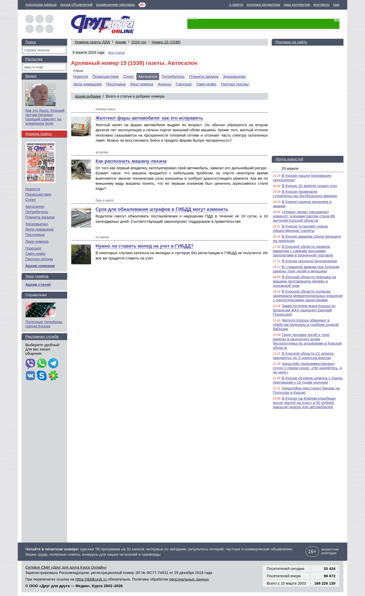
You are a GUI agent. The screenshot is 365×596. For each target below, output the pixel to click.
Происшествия (106, 76)
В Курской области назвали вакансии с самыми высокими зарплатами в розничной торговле (303, 250)
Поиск (30, 42)
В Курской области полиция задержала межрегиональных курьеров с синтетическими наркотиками (308, 295)
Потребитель (173, 76)
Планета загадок (203, 76)
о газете (236, 4)
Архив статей (38, 284)
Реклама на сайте (291, 42)
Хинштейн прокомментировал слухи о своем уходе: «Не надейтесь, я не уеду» (307, 367)
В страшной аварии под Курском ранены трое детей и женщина (306, 269)
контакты (322, 4)
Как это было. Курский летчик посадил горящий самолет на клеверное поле (45, 116)
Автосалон (34, 206)
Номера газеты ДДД (92, 42)
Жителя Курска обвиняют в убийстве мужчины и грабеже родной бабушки (306, 324)
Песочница (115, 84)
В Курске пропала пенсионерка (309, 261)
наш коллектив (297, 4)
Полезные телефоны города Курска (43, 324)
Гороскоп (184, 84)
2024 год (138, 42)
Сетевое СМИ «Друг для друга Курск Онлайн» (66, 567)
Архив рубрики (88, 96)
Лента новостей (289, 159)
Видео (30, 76)
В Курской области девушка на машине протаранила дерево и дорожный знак (304, 281)
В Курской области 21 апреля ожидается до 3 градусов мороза (303, 355)
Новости (80, 76)
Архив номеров (40, 266)
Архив (120, 42)
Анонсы (164, 84)
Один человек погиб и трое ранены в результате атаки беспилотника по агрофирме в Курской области (307, 341)
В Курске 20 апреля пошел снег (309, 185)
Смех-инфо (206, 84)
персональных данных (189, 579)
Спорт (128, 76)
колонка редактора (263, 4)
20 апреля (290, 168)
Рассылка (34, 59)
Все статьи (116, 52)
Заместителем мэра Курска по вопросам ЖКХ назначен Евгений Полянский (304, 310)
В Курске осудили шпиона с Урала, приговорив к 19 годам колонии (308, 380)
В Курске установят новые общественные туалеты (300, 228)
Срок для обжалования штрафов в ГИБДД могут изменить (162, 209)
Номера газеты (38, 134)
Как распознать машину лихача (131, 161)
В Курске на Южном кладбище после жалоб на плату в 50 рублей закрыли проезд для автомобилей (304, 402)
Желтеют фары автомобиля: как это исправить (149, 118)
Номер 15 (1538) (166, 42)
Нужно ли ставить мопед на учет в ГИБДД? (144, 246)
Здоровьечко (234, 76)
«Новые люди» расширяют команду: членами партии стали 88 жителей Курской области (304, 216)
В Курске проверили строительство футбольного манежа (305, 193)
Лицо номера (141, 84)
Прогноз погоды (235, 84)
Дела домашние (87, 84)
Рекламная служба (42, 336)
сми (336, 4)
